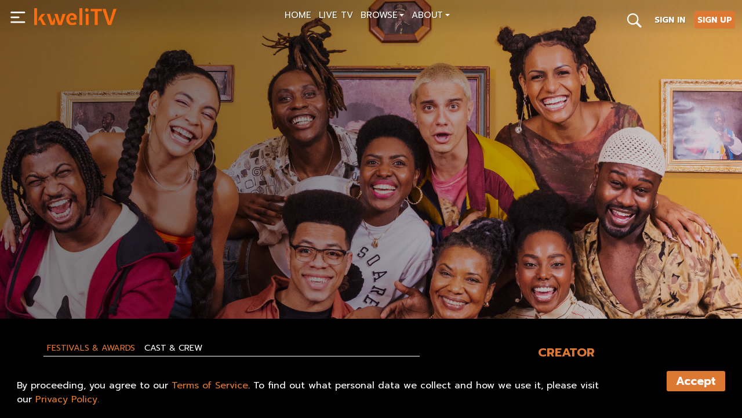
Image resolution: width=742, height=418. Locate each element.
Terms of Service (210, 385)
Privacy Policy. (67, 399)
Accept (696, 381)
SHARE (198, 283)
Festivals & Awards (91, 347)
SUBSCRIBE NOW (70, 283)
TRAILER (142, 283)
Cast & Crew (173, 347)
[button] (382, 16)
